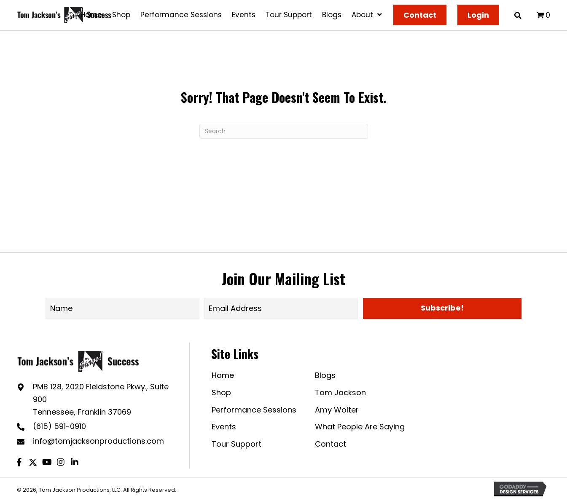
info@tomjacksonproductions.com (98, 441)
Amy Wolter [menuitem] (337, 410)
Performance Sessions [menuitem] (254, 410)
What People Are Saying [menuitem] (360, 426)
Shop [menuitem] (221, 392)
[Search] (283, 131)
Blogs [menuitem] (325, 375)
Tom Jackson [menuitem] (340, 392)
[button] (442, 308)
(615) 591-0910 (59, 426)
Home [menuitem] (223, 375)
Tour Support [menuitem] (236, 444)
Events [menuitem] (224, 426)
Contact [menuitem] (330, 444)
